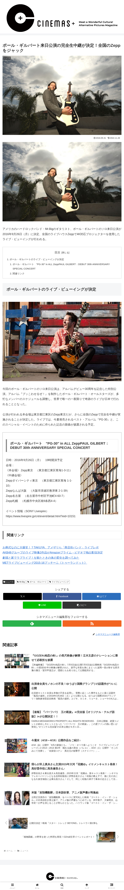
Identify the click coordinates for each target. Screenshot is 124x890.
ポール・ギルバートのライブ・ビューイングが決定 (39, 259)
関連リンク (19, 274)
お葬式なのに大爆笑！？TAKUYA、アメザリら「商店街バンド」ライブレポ (51, 548)
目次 (57, 252)
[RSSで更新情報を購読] (92, 624)
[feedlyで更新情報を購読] (32, 624)
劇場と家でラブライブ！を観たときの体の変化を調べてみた (41, 558)
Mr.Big (21, 583)
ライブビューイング (59, 583)
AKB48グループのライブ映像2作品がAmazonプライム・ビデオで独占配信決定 (53, 553)
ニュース (8, 583)
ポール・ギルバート (37, 583)
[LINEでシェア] (42, 606)
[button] (81, 606)
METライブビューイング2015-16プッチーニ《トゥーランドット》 (45, 563)
